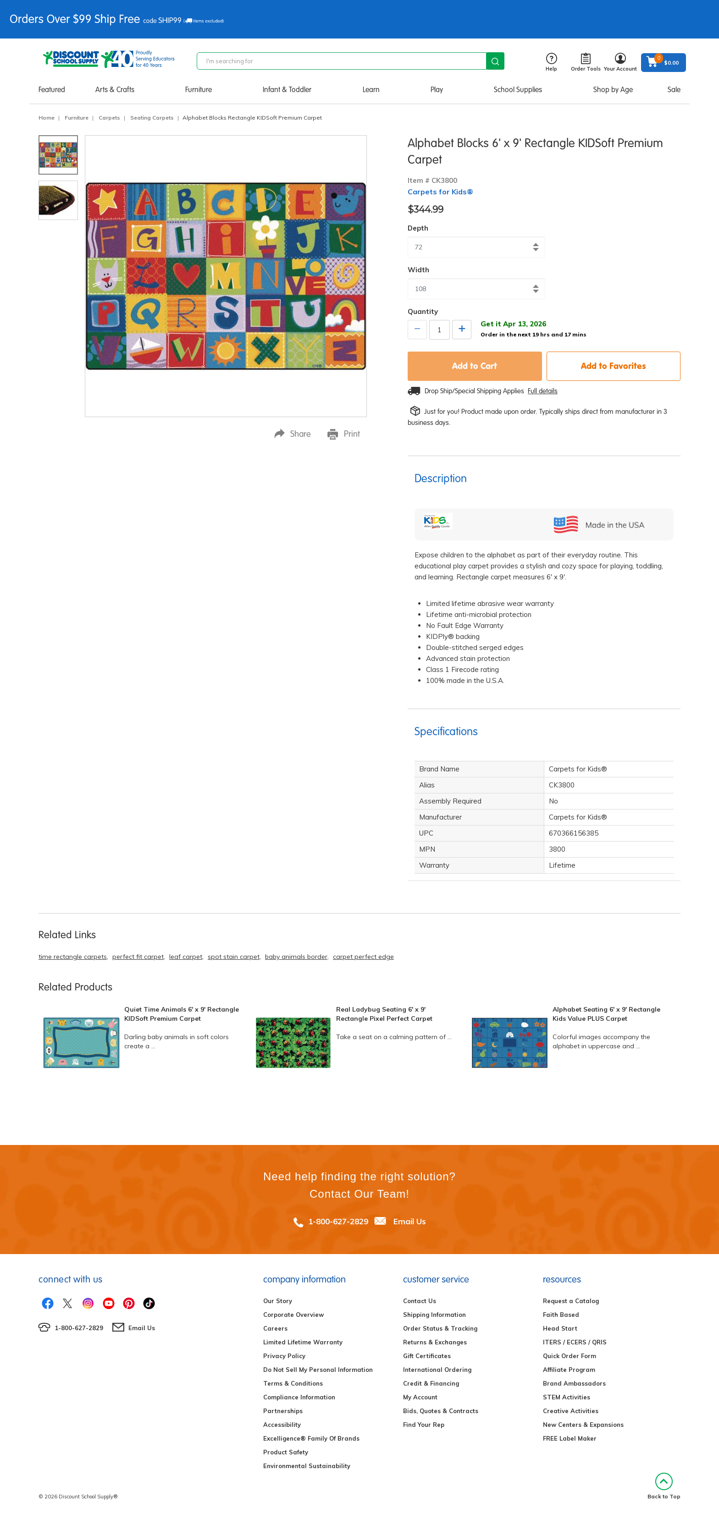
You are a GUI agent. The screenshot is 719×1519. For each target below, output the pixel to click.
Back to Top (663, 1486)
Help (551, 62)
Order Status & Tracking (440, 1328)
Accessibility (282, 1424)
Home (47, 117)
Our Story (277, 1300)
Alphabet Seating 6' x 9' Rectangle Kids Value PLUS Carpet (606, 1014)
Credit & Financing (431, 1383)
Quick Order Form (569, 1355)
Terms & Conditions (293, 1383)
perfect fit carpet (138, 956)
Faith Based (561, 1314)
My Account (420, 1397)
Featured (52, 89)
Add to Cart (474, 365)
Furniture (198, 89)
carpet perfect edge (363, 956)
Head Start (560, 1328)
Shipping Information (434, 1314)
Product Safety (285, 1452)
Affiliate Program (569, 1369)
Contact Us (419, 1300)
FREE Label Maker (570, 1438)
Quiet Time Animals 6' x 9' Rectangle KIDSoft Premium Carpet (181, 1014)
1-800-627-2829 (338, 1221)
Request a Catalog (571, 1300)
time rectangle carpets (73, 956)
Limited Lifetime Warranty (303, 1342)
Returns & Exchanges (435, 1342)
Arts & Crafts (114, 89)
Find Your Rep (423, 1424)
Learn (371, 89)
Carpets (109, 117)
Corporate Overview (293, 1314)
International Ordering (437, 1369)
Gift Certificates (427, 1355)
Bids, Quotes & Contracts (440, 1410)
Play (437, 89)
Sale (674, 89)
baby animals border (296, 956)
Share (292, 434)
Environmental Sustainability (306, 1465)
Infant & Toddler (287, 89)
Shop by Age (613, 89)
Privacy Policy (284, 1355)
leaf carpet (185, 956)
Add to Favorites (613, 365)
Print (343, 434)
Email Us (409, 1221)
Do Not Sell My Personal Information (318, 1369)
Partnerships (283, 1410)
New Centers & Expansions (583, 1424)
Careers (275, 1328)
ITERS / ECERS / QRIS (575, 1342)
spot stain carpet (234, 956)
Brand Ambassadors (574, 1383)
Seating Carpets (152, 117)
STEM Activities (566, 1397)
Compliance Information (299, 1397)
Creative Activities (570, 1410)
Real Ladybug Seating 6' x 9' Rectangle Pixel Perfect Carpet (384, 1014)
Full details (543, 391)
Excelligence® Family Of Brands (311, 1438)
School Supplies (518, 89)
